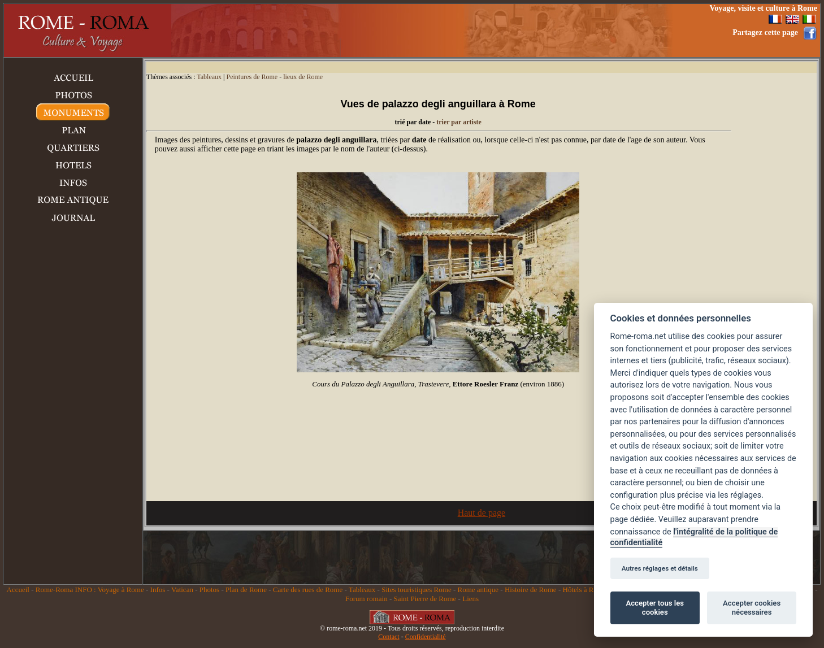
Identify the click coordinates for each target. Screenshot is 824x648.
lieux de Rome (303, 77)
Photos (209, 589)
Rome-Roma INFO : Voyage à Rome (90, 589)
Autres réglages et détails (660, 568)
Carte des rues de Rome (307, 589)
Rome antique (478, 589)
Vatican (182, 589)
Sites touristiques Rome (416, 589)
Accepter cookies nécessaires (751, 607)
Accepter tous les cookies (655, 607)
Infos (158, 589)
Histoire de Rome (531, 589)
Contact (388, 637)
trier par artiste (459, 122)
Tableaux (209, 77)
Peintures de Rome (251, 77)
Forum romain (366, 598)
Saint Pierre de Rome (425, 598)
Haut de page (481, 512)
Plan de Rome (246, 589)
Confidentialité (425, 637)
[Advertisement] (490, 30)
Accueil (18, 589)
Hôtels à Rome (584, 589)
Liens (470, 598)
